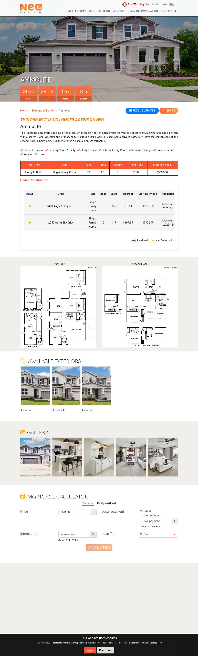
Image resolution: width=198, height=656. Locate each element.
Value (145, 511)
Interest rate (29, 534)
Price (24, 511)
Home (24, 110)
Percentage (147, 515)
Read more (105, 650)
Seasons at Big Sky (43, 110)
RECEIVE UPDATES (142, 110)
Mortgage (120, 11)
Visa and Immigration (143, 11)
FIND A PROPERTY (76, 11)
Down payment (113, 511)
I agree (90, 650)
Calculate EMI (99, 547)
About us (94, 11)
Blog (106, 11)
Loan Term (110, 534)
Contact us (168, 11)
